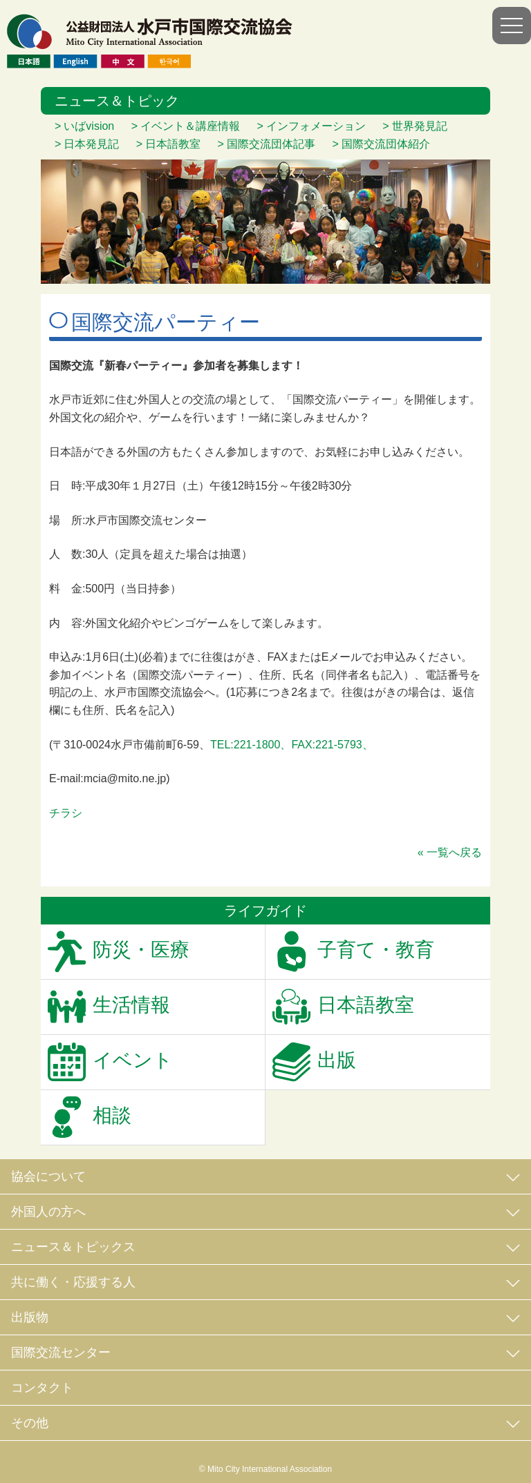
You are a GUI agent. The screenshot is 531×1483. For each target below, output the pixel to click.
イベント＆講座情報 (190, 126)
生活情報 (131, 1005)
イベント (133, 1060)
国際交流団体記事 (271, 144)
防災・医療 (141, 949)
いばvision (89, 126)
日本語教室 (173, 144)
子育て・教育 (375, 949)
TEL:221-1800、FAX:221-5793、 (291, 744)
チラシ (65, 813)
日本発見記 (91, 144)
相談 (112, 1115)
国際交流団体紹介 (386, 144)
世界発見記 (419, 126)
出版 (336, 1060)
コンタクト (42, 1388)
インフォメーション (316, 126)
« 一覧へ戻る (450, 852)
